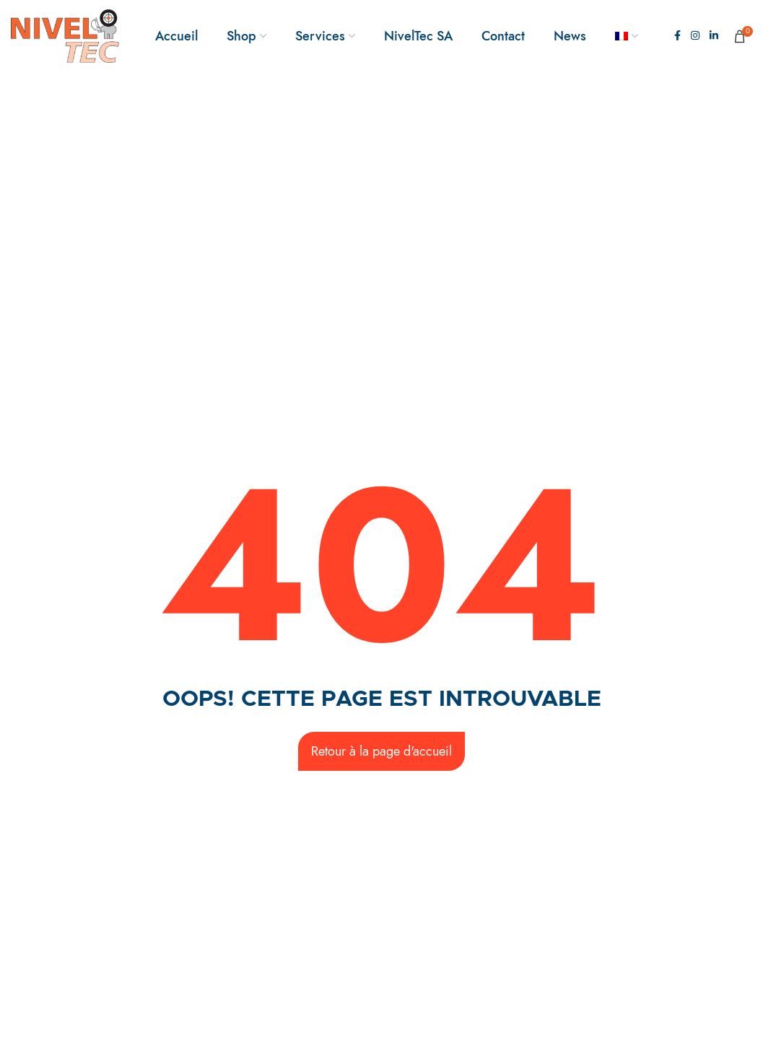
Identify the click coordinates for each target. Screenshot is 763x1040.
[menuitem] (627, 36)
